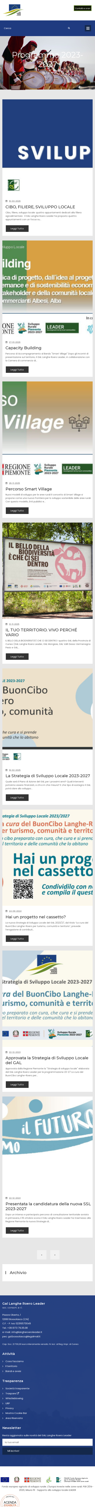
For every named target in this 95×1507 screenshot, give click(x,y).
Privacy (9, 1413)
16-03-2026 (13, 201)
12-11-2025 (12, 624)
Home (46, 72)
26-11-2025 (12, 483)
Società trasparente (17, 1394)
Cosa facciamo (14, 1366)
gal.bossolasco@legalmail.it (24, 1342)
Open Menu (88, 28)
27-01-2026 (12, 342)
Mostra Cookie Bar (16, 1418)
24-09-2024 (13, 916)
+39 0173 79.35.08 (17, 1333)
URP (7, 1408)
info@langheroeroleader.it (27, 1337)
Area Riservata (14, 1423)
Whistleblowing (14, 1403)
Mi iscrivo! (13, 1456)
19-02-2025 (13, 770)
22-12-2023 (13, 1057)
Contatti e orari (82, 8)
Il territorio (11, 1371)
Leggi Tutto (17, 228)
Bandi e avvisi (13, 1376)
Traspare (12, 1399)
